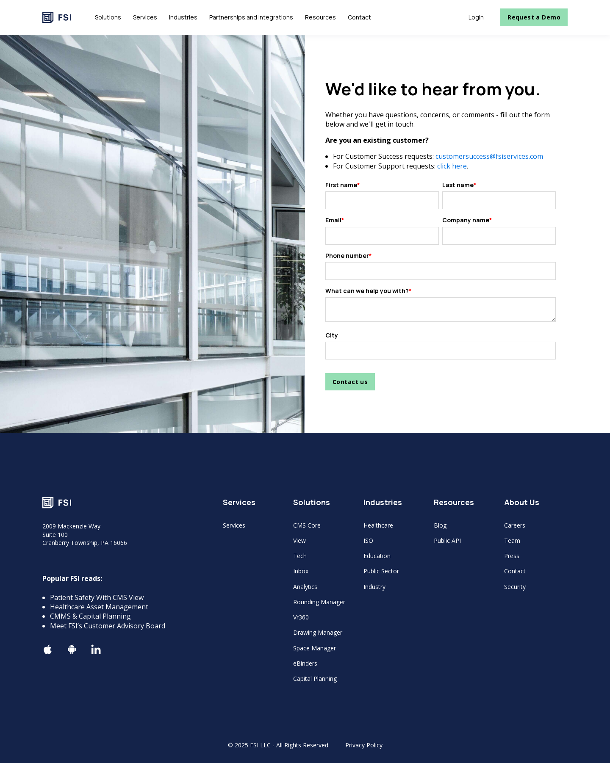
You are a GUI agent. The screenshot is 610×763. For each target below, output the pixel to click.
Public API (447, 540)
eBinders (305, 663)
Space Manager (314, 648)
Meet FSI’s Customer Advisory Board (107, 625)
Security (515, 586)
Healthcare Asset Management (99, 606)
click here (452, 166)
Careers (514, 525)
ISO (368, 540)
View (299, 540)
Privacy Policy (364, 745)
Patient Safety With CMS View (97, 597)
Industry (374, 586)
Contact (515, 571)
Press (511, 555)
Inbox (300, 571)
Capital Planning (315, 678)
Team (512, 540)
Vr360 (301, 617)
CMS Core (307, 525)
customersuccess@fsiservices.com (489, 156)
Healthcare (378, 525)
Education (377, 555)
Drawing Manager (317, 632)
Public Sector (381, 571)
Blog (440, 525)
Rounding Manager (319, 601)
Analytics (305, 586)
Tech (300, 555)
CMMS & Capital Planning (90, 616)
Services (234, 525)
